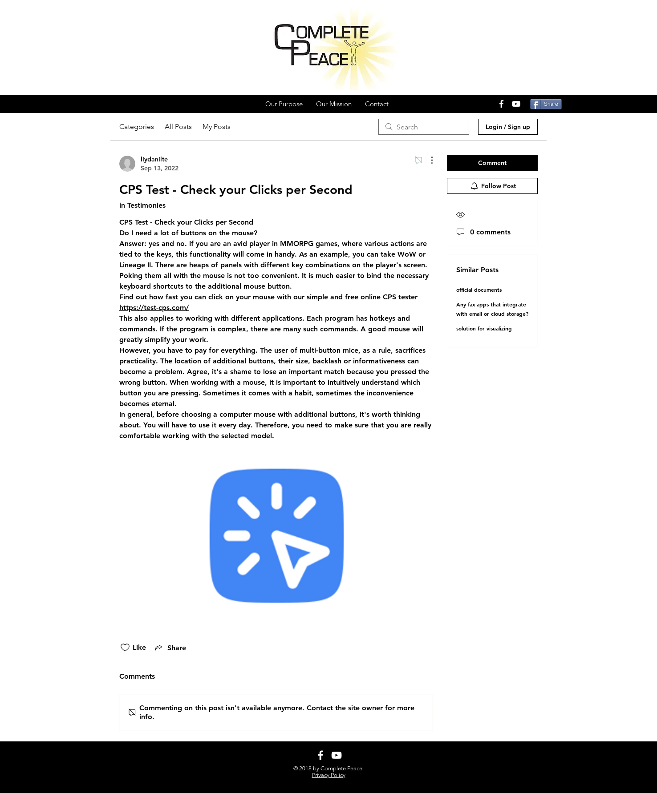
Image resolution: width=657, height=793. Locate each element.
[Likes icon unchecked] (125, 647)
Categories (136, 126)
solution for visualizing (484, 328)
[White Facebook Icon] (501, 104)
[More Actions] (427, 160)
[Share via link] (169, 647)
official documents (479, 289)
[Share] (546, 104)
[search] (423, 127)
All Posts (178, 126)
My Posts (217, 126)
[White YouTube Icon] (516, 104)
